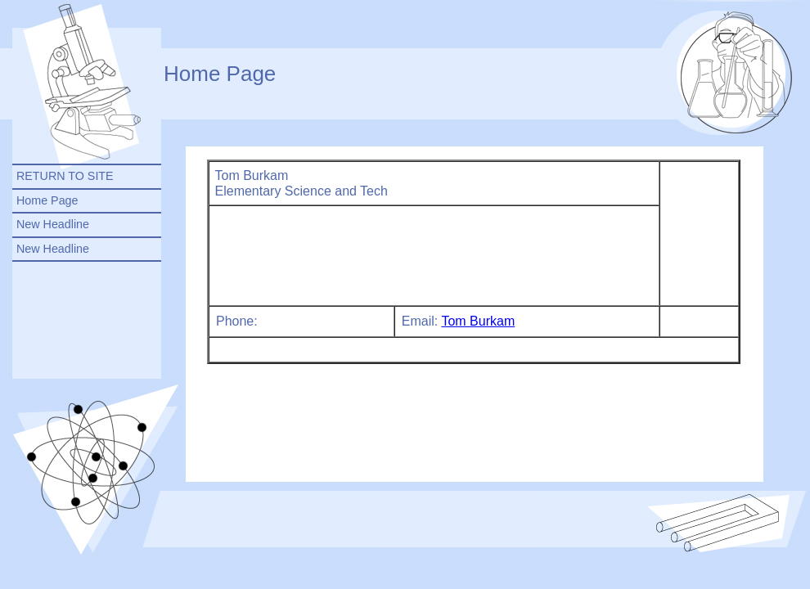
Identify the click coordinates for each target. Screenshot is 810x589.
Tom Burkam (478, 321)
